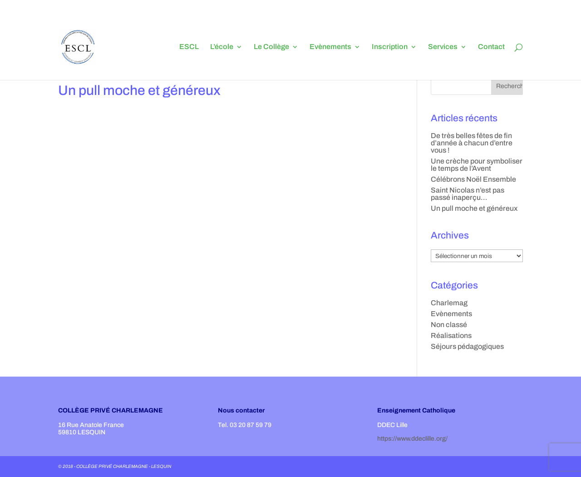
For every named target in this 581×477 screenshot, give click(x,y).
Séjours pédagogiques (467, 346)
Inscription (390, 47)
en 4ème (483, 7)
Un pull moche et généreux (139, 90)
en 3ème (512, 7)
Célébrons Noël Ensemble (473, 179)
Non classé (449, 324)
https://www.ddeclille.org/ (412, 438)
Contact (491, 47)
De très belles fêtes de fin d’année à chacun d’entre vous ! (471, 143)
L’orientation (420, 7)
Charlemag (449, 303)
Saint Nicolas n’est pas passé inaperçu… (467, 193)
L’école (221, 47)
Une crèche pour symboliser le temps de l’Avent (476, 164)
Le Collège (271, 47)
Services (443, 47)
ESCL (189, 47)
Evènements (330, 47)
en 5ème (454, 7)
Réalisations (451, 335)
